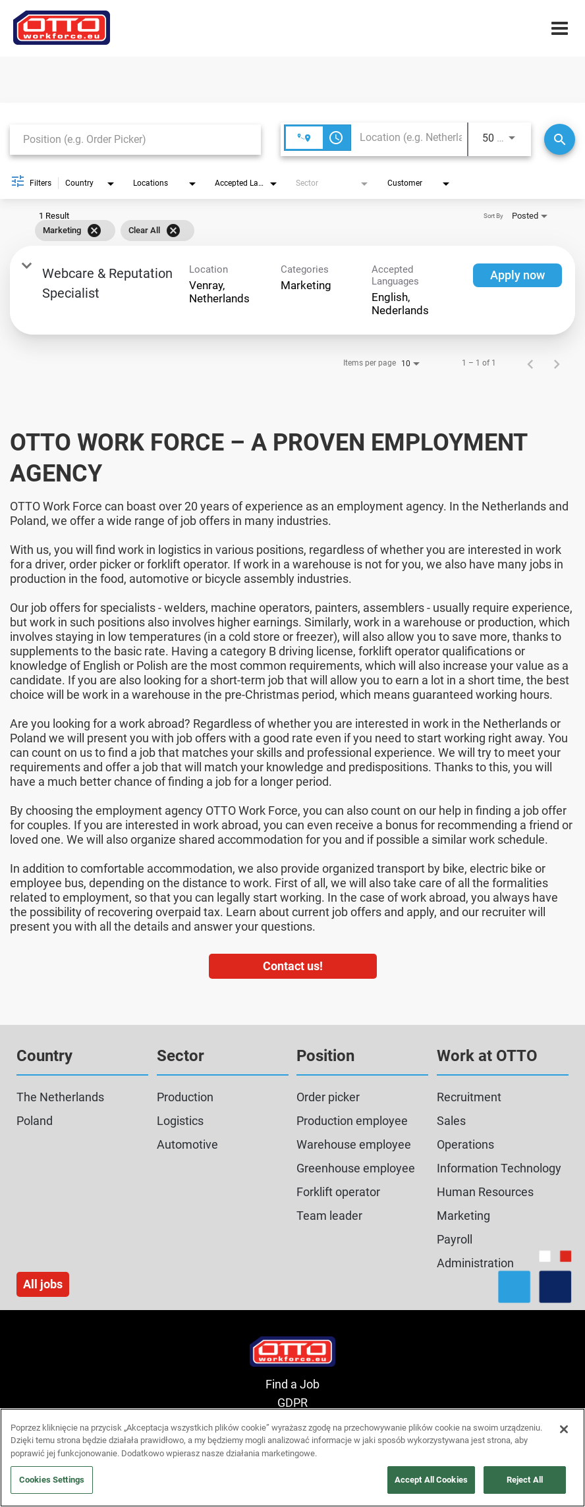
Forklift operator (338, 1192)
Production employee (352, 1121)
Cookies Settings (51, 1480)
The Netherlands (60, 1097)
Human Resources (485, 1192)
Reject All (525, 1480)
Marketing (463, 1215)
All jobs (43, 1284)
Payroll (454, 1239)
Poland (34, 1121)
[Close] (563, 1429)
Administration (475, 1263)
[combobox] (135, 139)
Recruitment (469, 1097)
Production (185, 1097)
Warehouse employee (353, 1144)
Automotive (187, 1144)
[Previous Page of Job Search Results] (530, 363)
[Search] (559, 139)
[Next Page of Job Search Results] (556, 363)
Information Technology (499, 1168)
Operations (465, 1144)
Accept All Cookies (431, 1480)
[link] (292, 290)
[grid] (273, 230)
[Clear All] (173, 230)
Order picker (328, 1097)
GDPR (292, 1403)
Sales (451, 1121)
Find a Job (292, 1384)
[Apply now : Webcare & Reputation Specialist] (517, 275)
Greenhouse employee (355, 1168)
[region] (292, 1457)
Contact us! (293, 966)
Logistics (180, 1121)
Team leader (329, 1215)
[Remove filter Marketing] (94, 230)
